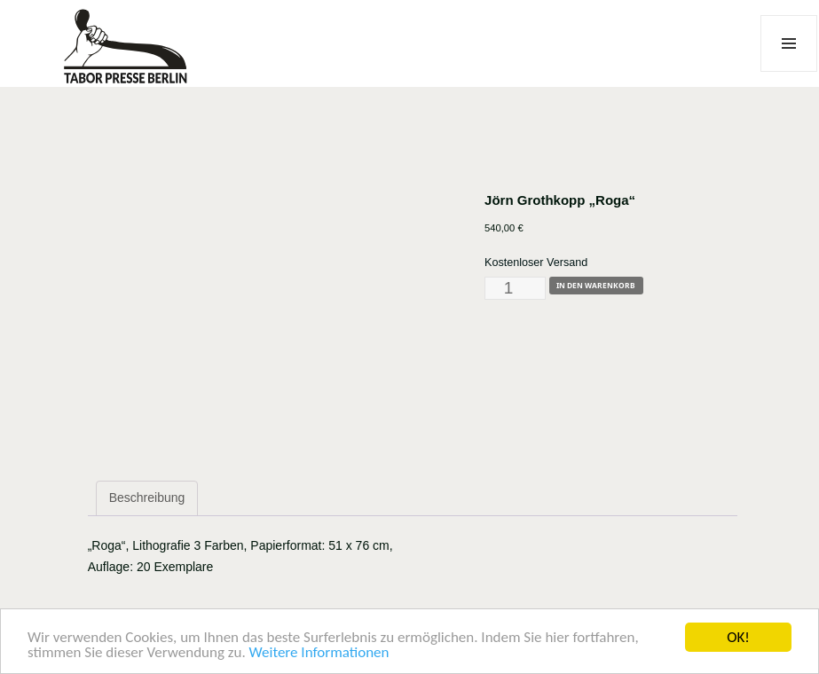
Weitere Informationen (319, 653)
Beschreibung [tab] (147, 497)
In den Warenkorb (595, 285)
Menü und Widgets (789, 71)
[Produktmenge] (515, 288)
